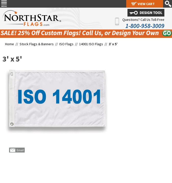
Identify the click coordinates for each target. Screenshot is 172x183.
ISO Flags (66, 44)
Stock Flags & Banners (37, 44)
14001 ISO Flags (91, 44)
